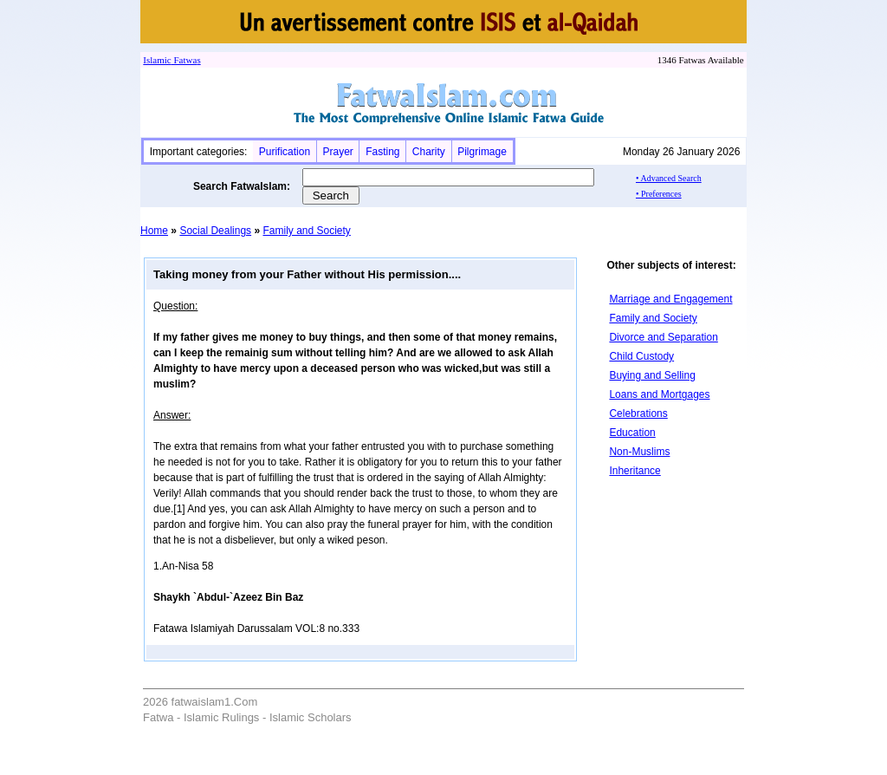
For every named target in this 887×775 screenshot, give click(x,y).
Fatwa (184, 60)
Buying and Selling (652, 375)
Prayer (337, 152)
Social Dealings (215, 231)
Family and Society (306, 231)
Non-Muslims (639, 452)
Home (154, 231)
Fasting (382, 152)
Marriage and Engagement (670, 299)
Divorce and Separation (663, 337)
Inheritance (634, 471)
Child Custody (641, 356)
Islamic (157, 60)
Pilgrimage (482, 152)
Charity (428, 152)
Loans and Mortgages (659, 394)
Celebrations (638, 413)
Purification (284, 152)
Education (632, 433)
